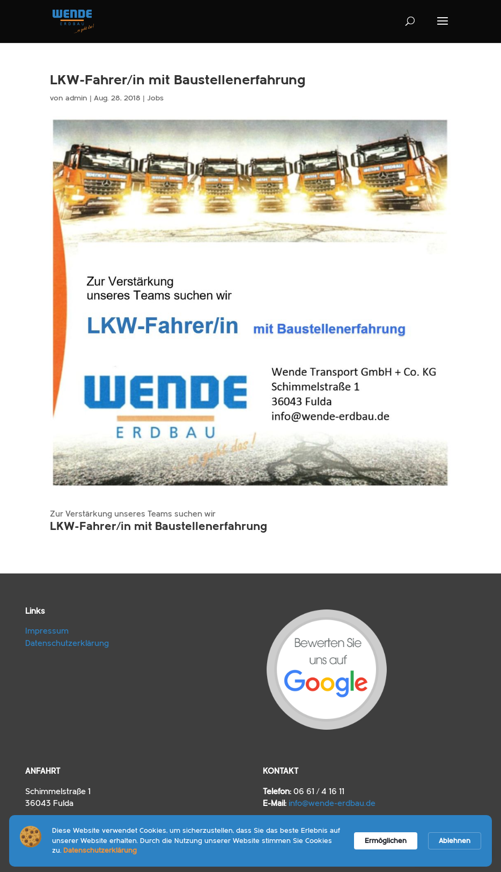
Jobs (155, 98)
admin (76, 98)
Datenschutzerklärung (67, 643)
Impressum (47, 631)
